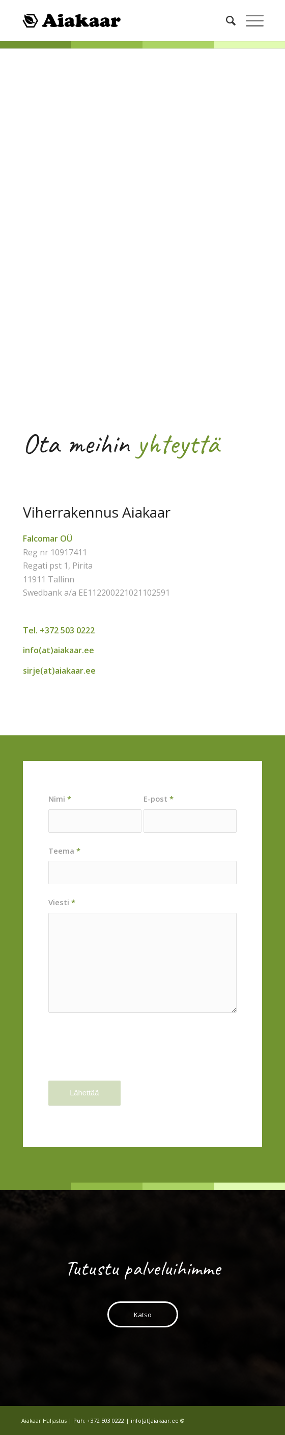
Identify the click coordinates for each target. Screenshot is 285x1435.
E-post (159, 798)
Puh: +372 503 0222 (98, 1420)
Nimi (59, 798)
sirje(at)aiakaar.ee (59, 670)
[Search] (226, 20)
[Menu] (250, 20)
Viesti (61, 902)
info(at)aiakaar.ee (58, 650)
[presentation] (125, 1055)
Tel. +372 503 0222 (59, 630)
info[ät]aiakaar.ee (155, 1420)
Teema (64, 850)
